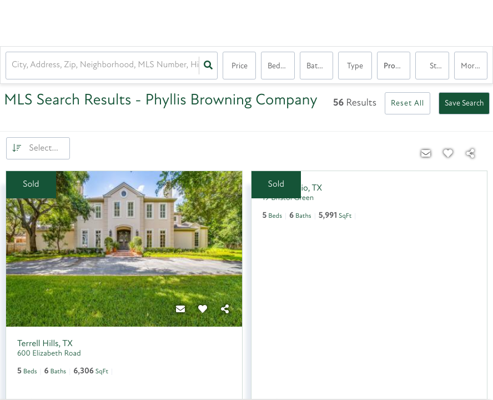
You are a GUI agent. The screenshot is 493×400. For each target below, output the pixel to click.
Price (240, 66)
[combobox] (13, 66)
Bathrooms (319, 66)
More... (472, 66)
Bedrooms (281, 66)
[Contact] (181, 310)
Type (355, 66)
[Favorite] (203, 310)
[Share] (225, 310)
